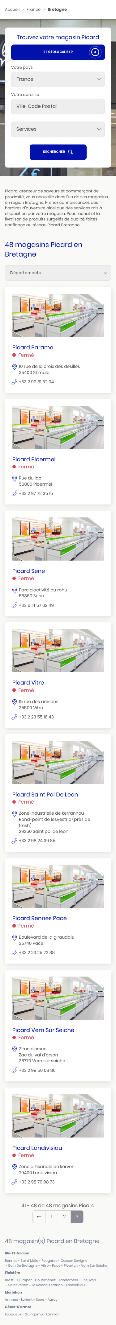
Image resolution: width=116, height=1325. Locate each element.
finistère (12, 1272)
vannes (11, 1300)
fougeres (49, 1261)
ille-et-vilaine (17, 1253)
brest (9, 1280)
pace (56, 1266)
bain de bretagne (23, 1266)
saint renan (18, 1285)
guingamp (34, 1314)
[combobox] (58, 79)
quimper (24, 1280)
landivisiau (75, 1285)
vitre (45, 1266)
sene (40, 1300)
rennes (11, 1261)
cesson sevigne (74, 1261)
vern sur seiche (94, 1266)
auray (53, 1300)
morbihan (13, 1292)
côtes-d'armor (18, 1306)
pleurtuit (71, 1266)
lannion (53, 1314)
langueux (13, 1314)
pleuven (89, 1280)
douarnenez (45, 1280)
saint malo (29, 1261)
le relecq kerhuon (47, 1285)
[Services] (58, 129)
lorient (26, 1300)
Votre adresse (25, 94)
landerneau (69, 1280)
